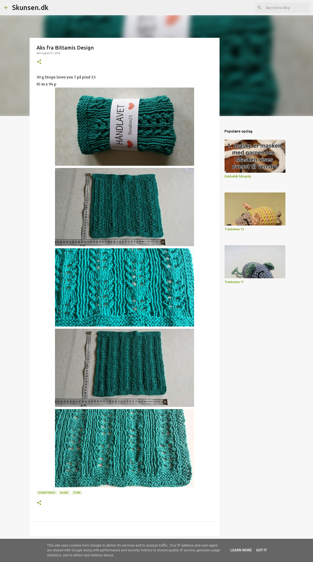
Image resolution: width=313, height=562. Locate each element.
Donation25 (46, 492)
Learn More (241, 550)
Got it (261, 550)
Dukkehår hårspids (238, 176)
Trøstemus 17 (234, 282)
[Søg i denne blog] (287, 7)
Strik (76, 492)
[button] (39, 62)
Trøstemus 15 (234, 229)
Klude (64, 492)
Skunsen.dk (30, 7)
